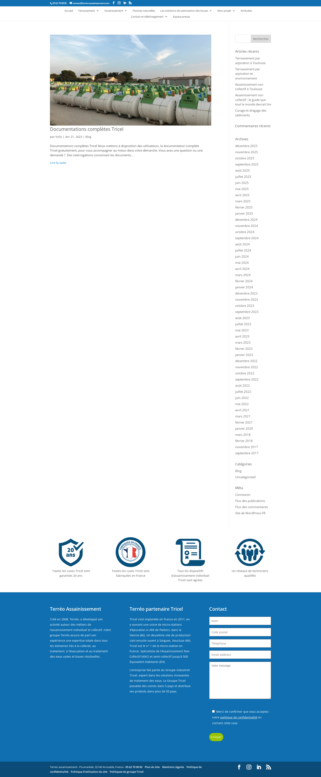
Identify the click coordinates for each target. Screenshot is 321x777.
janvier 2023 (244, 355)
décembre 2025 (246, 146)
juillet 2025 (243, 176)
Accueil (68, 10)
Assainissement (113, 10)
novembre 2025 (246, 152)
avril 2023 (242, 336)
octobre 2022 (244, 373)
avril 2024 (242, 269)
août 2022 (242, 385)
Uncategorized (245, 477)
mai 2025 (242, 189)
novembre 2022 (246, 367)
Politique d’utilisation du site (89, 772)
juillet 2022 (243, 392)
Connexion (242, 495)
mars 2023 (243, 342)
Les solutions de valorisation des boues (184, 10)
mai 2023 (242, 330)
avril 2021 (242, 410)
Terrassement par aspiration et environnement (247, 73)
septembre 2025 (247, 164)
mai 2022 (242, 404)
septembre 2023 (247, 312)
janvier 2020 (244, 428)
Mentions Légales (173, 767)
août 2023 (242, 318)
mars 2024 (243, 275)
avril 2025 (242, 195)
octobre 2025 (244, 158)
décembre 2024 (246, 219)
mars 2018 (243, 435)
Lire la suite (58, 163)
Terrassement (86, 10)
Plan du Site (152, 767)
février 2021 (244, 422)
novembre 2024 (246, 226)
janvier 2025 (244, 213)
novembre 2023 (246, 299)
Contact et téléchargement (147, 16)
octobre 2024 (244, 232)
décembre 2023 (246, 293)
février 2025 (244, 207)
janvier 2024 (244, 287)
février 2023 (244, 349)
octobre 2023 (244, 306)
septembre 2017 (247, 453)
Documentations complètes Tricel (86, 129)
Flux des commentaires (251, 507)
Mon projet (224, 10)
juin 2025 (242, 183)
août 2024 (242, 244)
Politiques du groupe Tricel (127, 772)
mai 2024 (242, 263)
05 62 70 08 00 (133, 767)
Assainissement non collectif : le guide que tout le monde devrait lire (253, 99)
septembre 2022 (247, 379)
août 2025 (242, 170)
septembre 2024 (247, 238)
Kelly (58, 137)
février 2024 (244, 281)
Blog (88, 137)
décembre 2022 (246, 361)
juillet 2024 (243, 250)
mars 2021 (243, 416)
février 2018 (244, 441)
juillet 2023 (243, 324)
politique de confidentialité (238, 717)
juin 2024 (242, 256)
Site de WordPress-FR (250, 513)
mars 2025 (243, 201)
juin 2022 (242, 398)
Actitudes (246, 10)
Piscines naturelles (144, 10)
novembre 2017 (246, 447)
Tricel (133, 619)
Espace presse (181, 16)
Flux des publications (250, 501)
